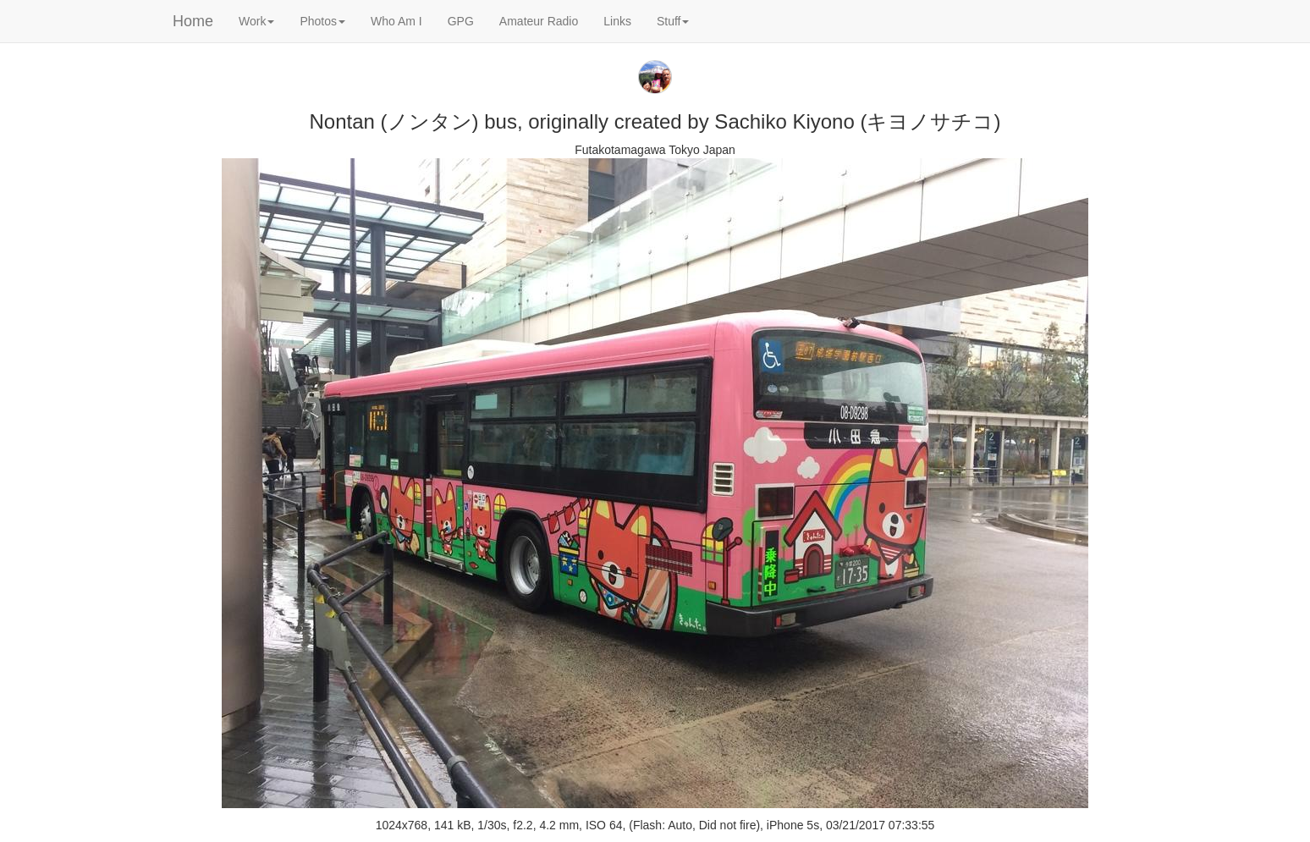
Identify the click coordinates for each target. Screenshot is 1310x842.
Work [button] (256, 21)
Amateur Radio (538, 21)
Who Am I (396, 21)
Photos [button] (322, 21)
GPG (461, 21)
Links (617, 21)
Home (193, 21)
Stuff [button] (673, 21)
